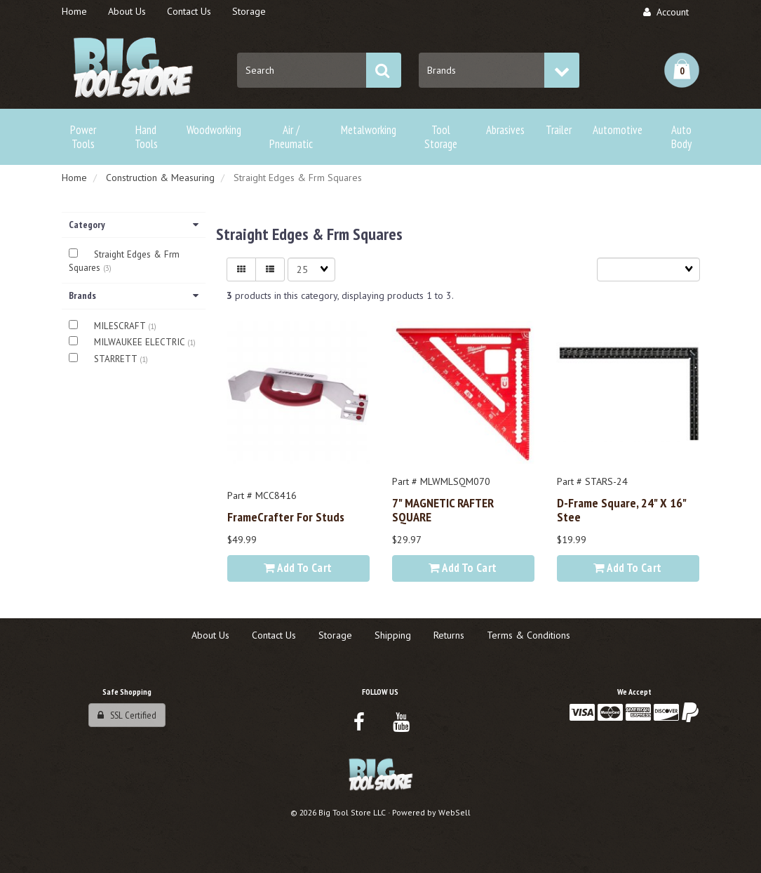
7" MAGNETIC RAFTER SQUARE (443, 509)
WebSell (454, 812)
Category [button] (133, 224)
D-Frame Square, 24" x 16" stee (621, 509)
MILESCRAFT (121, 326)
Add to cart (298, 567)
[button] (681, 70)
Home (74, 177)
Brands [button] (133, 295)
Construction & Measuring (160, 177)
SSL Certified (126, 715)
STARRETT (117, 359)
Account (666, 12)
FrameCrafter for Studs (285, 516)
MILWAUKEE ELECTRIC (140, 342)
